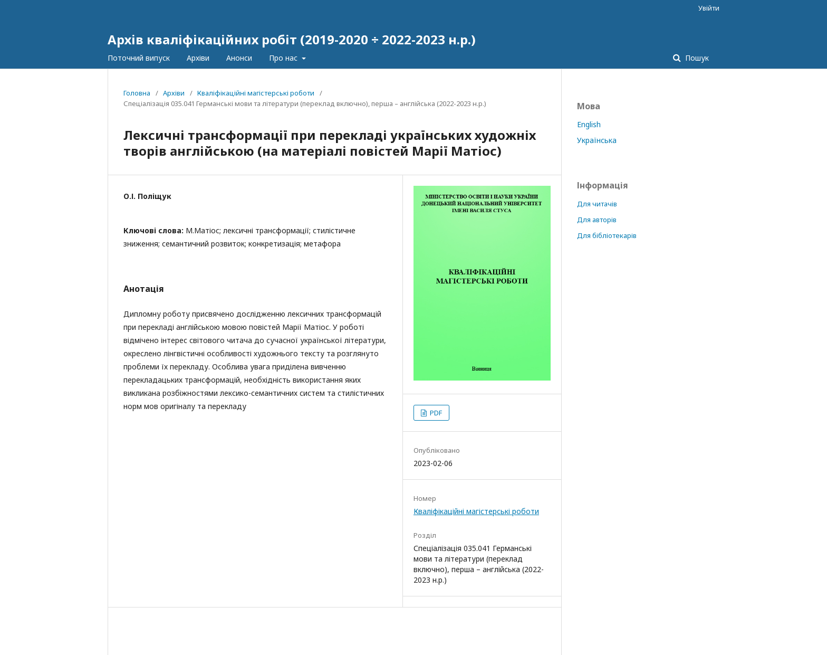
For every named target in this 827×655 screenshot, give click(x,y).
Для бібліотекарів (607, 235)
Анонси (239, 58)
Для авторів (597, 219)
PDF (435, 412)
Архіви (198, 58)
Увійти (708, 8)
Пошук (696, 58)
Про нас (284, 58)
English (589, 124)
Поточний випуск (139, 58)
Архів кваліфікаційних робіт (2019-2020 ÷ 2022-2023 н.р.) (292, 39)
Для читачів (597, 203)
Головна (136, 93)
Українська (597, 140)
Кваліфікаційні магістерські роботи (255, 93)
